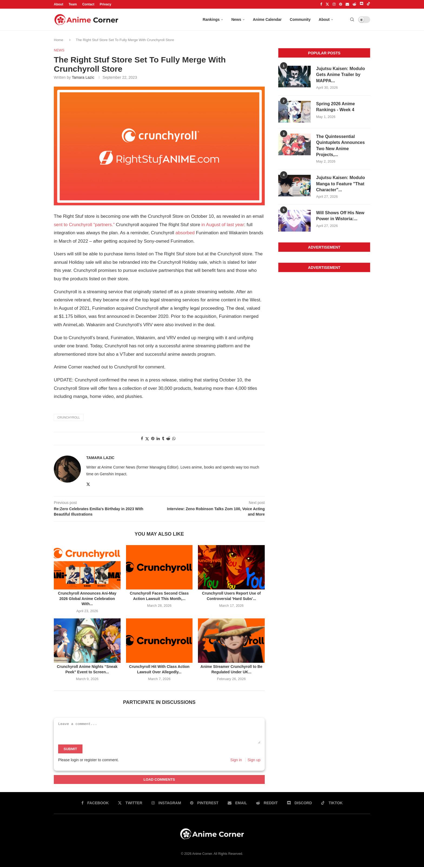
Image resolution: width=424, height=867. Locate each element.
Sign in (236, 760)
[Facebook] (321, 4)
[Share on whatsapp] (173, 438)
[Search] (352, 19)
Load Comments (159, 779)
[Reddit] (354, 4)
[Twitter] (327, 4)
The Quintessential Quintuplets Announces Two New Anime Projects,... (340, 145)
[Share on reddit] (168, 438)
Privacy (105, 4)
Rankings (211, 19)
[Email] (347, 4)
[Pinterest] (340, 4)
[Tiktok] (368, 4)
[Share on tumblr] (163, 438)
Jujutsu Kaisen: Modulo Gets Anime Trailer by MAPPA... (340, 74)
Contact (88, 4)
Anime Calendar (267, 19)
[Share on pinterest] (152, 438)
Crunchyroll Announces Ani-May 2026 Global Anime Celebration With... (87, 598)
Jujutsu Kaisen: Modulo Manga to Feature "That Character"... (340, 183)
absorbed (185, 232)
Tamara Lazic (83, 77)
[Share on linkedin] (158, 438)
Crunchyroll (68, 417)
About (58, 4)
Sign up (254, 760)
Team (73, 4)
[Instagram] (334, 4)
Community (300, 19)
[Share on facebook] (142, 438)
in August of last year (222, 224)
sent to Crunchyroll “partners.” (84, 224)
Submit (70, 749)
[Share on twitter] (147, 438)
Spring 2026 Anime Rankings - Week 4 (335, 106)
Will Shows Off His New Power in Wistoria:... (340, 215)
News (236, 19)
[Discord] (361, 4)
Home (59, 40)
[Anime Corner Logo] (86, 20)
